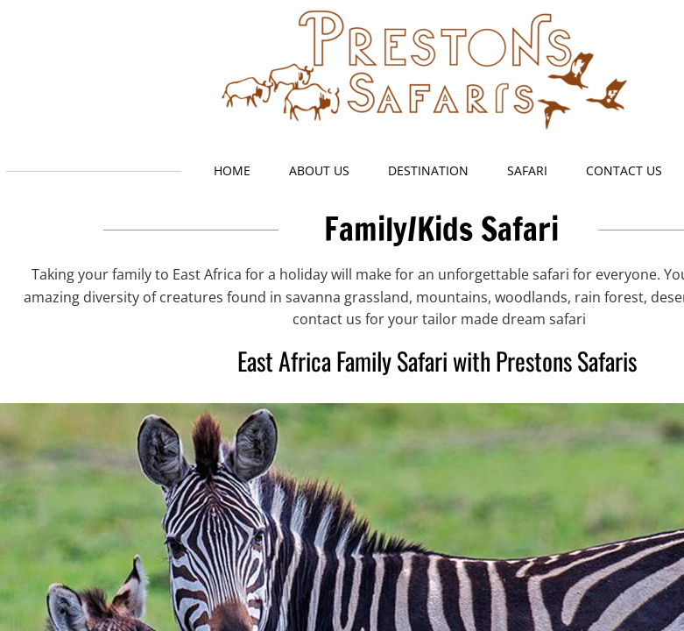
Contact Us (624, 170)
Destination (428, 170)
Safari (527, 170)
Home (232, 170)
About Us (319, 170)
